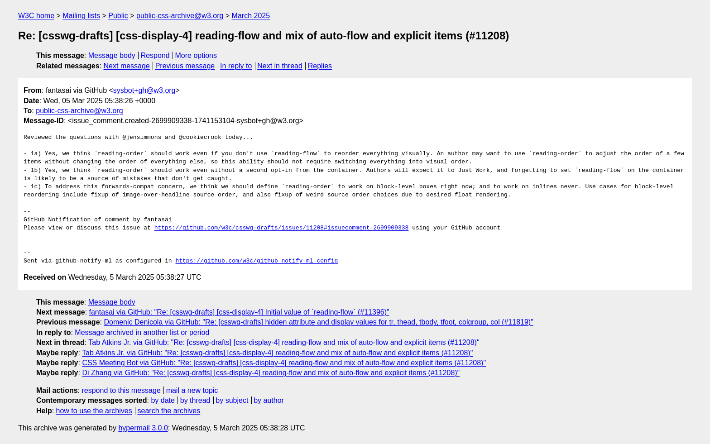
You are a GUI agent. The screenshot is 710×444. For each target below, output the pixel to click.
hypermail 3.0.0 (143, 428)
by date (162, 400)
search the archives (169, 411)
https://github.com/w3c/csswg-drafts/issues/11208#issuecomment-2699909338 (281, 228)
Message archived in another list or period (142, 332)
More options (196, 55)
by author (269, 400)
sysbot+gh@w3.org (144, 90)
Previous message (185, 66)
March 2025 (251, 15)
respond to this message (121, 390)
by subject (232, 400)
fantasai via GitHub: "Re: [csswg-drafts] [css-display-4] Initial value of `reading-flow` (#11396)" (239, 312)
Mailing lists (81, 15)
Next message (127, 66)
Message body (111, 55)
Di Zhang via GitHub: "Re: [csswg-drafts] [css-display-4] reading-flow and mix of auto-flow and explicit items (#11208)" (271, 373)
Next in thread (279, 66)
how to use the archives (94, 411)
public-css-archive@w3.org (179, 15)
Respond (155, 55)
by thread (195, 400)
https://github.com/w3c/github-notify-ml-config (256, 261)
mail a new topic (192, 390)
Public (118, 15)
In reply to (236, 66)
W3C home (36, 15)
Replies (320, 66)
